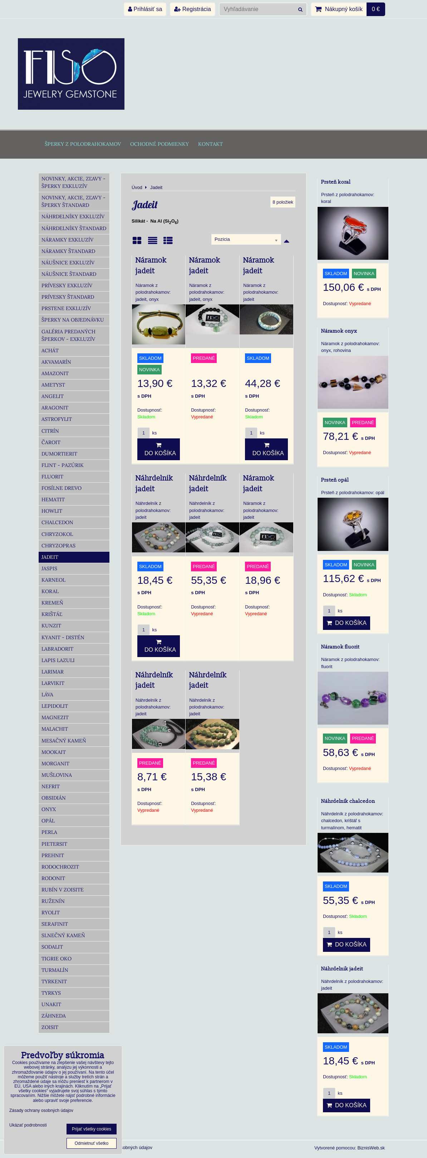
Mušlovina (56, 775)
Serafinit (54, 924)
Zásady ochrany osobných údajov (41, 1110)
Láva (47, 694)
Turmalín (54, 970)
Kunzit (51, 625)
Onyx (48, 809)
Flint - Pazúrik (62, 465)
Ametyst (53, 385)
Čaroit (50, 442)
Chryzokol (57, 534)
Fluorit (52, 476)
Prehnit (52, 855)
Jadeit (49, 557)
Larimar (52, 672)
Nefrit (50, 786)
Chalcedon (57, 522)
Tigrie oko (56, 958)
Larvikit (52, 683)
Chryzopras (58, 545)
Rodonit (53, 878)
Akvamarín (56, 362)
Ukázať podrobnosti (28, 1125)
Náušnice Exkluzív (67, 262)
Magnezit (55, 717)
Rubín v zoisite (62, 889)
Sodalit (52, 947)
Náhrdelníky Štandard (73, 228)
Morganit (55, 763)
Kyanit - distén (62, 637)
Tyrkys (51, 993)
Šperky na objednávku (72, 320)
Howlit (51, 511)
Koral (50, 591)
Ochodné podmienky (159, 144)
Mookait (53, 752)
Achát (50, 350)
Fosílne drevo (61, 488)
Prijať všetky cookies (91, 1129)
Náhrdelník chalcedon (348, 801)
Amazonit (55, 373)
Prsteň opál (335, 480)
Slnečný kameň (63, 935)
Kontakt (210, 144)
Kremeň (52, 603)
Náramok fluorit (340, 647)
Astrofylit (56, 419)
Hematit (53, 499)
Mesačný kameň (63, 740)
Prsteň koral (335, 182)
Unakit (51, 1004)
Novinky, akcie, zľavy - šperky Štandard (73, 201)
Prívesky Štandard (67, 297)
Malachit (54, 729)
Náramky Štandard (68, 251)
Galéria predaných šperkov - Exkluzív (68, 335)
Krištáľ (51, 614)
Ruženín (53, 901)
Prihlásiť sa (145, 9)
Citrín (50, 431)
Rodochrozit (60, 867)
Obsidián (53, 798)
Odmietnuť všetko (92, 1143)
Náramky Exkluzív (67, 240)
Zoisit (49, 1027)
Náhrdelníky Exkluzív (72, 216)
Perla (49, 832)
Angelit (52, 396)
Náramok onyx (339, 331)
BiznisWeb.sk (371, 1147)
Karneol (53, 580)
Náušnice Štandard (68, 274)
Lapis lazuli (58, 660)
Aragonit (54, 407)
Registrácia (192, 9)
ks (147, 433)
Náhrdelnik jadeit (342, 969)
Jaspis (49, 568)
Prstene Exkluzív (66, 308)
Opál (48, 820)
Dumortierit (59, 454)
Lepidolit (54, 706)
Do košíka (158, 449)
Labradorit (57, 649)
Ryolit (50, 912)
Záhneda (53, 1016)
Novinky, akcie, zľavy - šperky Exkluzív (73, 182)
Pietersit (54, 844)
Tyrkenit (54, 981)
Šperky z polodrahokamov (83, 144)
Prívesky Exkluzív (66, 285)
